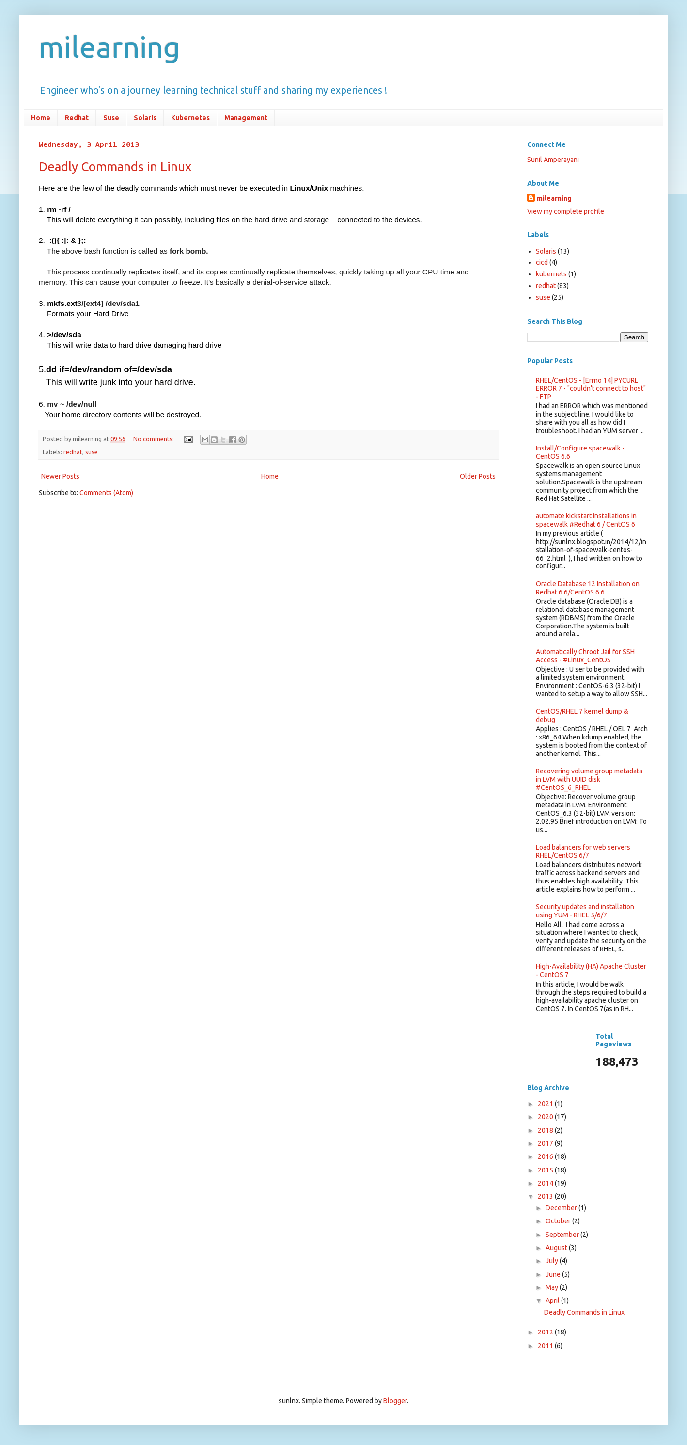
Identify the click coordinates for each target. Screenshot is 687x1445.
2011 (546, 1345)
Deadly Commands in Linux (115, 167)
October (559, 1221)
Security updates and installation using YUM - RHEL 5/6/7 (585, 911)
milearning (109, 47)
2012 (546, 1332)
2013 (546, 1196)
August (557, 1248)
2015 (546, 1170)
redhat (72, 452)
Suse (111, 118)
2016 (546, 1156)
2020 (546, 1117)
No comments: (154, 438)
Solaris (145, 118)
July (553, 1261)
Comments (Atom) (106, 493)
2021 (546, 1104)
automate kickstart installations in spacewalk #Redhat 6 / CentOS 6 (586, 520)
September (563, 1234)
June (554, 1274)
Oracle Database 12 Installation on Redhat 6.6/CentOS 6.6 (588, 588)
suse (91, 452)
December (562, 1208)
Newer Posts (60, 476)
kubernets (551, 274)
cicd (542, 262)
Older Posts (478, 476)
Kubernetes (190, 118)
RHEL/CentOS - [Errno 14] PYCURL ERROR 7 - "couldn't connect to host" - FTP (591, 388)
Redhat (77, 118)
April (553, 1300)
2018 (546, 1130)
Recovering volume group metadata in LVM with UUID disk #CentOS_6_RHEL (589, 779)
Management (245, 118)
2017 (546, 1143)
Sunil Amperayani (553, 159)
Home (40, 118)
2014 (546, 1183)
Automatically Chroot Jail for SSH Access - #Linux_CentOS (585, 656)
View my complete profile (565, 211)
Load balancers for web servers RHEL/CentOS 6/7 (583, 851)
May (553, 1287)
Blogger (395, 1401)
